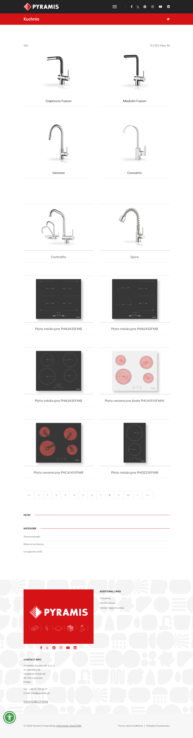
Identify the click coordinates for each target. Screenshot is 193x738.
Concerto (134, 176)
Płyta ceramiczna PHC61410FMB (58, 504)
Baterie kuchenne (34, 544)
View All (165, 45)
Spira (134, 288)
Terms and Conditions (130, 725)
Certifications (107, 602)
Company (105, 598)
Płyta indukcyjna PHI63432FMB (58, 360)
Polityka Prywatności (158, 725)
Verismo (58, 176)
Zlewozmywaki (32, 536)
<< (28, 499)
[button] (9, 717)
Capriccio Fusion (58, 104)
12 (151, 45)
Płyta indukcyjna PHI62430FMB (58, 432)
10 (128, 499)
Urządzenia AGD (33, 551)
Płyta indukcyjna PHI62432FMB (134, 360)
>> (147, 499)
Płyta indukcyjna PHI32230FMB (134, 504)
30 (156, 45)
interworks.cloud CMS (68, 725)
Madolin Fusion (134, 104)
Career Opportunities (112, 607)
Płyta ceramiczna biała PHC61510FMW (134, 432)
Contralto (58, 288)
